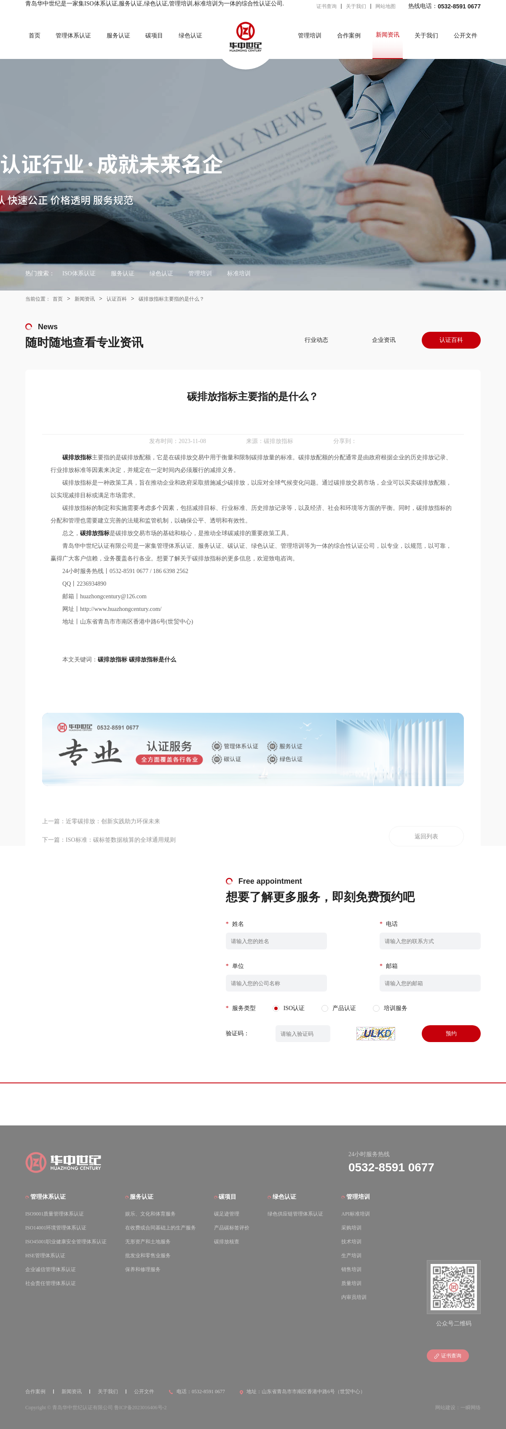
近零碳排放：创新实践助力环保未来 (113, 841)
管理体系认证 (73, 35)
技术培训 (351, 1242)
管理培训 (309, 35)
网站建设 (445, 1407)
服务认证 (118, 35)
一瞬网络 (470, 1407)
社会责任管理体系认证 (50, 1283)
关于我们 (356, 6)
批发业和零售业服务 (148, 1255)
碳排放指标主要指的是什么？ (171, 299)
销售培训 (351, 1269)
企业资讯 (384, 340)
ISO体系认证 (79, 273)
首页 (34, 35)
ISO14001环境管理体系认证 (55, 1228)
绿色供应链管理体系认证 (295, 1214)
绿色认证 (190, 35)
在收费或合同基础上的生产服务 (160, 1228)
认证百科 (117, 299)
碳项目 (154, 35)
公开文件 (465, 35)
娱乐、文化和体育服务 (150, 1214)
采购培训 (351, 1228)
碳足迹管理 (226, 1214)
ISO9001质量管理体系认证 (54, 1214)
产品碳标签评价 (231, 1228)
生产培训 (351, 1255)
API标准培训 (355, 1214)
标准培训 (239, 273)
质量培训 (351, 1283)
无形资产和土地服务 (148, 1242)
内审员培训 (354, 1297)
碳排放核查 (226, 1242)
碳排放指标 (112, 659)
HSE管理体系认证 (45, 1255)
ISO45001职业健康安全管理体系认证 (66, 1242)
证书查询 (326, 6)
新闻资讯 (387, 35)
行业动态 (316, 340)
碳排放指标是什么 (152, 659)
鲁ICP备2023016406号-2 (140, 1407)
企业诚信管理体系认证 (50, 1269)
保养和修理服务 (143, 1269)
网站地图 (385, 6)
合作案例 (349, 35)
